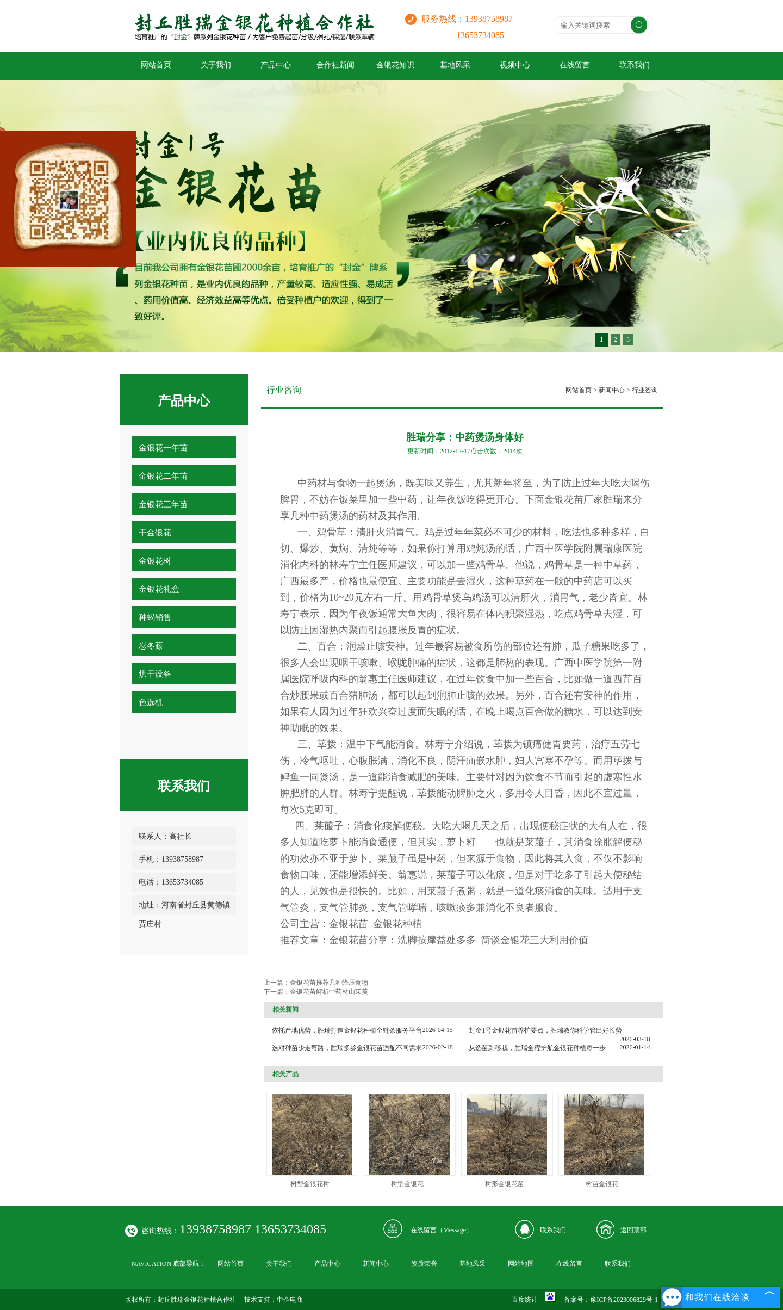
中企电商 (290, 1299)
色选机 (151, 702)
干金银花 (155, 532)
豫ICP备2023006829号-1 (624, 1299)
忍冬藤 (151, 645)
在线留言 (575, 65)
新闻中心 (612, 390)
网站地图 (521, 1264)
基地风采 (455, 65)
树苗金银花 (602, 1184)
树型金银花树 (310, 1184)
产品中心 (275, 65)
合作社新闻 (335, 65)
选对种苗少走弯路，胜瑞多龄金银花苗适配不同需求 (347, 1048)
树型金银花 (407, 1184)
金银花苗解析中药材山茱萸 (329, 992)
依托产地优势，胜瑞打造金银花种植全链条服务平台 (347, 1030)
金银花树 (155, 561)
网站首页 (156, 65)
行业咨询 (645, 390)
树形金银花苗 (504, 1184)
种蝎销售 (155, 617)
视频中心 (515, 65)
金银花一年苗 (163, 447)
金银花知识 (395, 65)
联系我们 (634, 65)
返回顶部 (633, 1230)
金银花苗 (348, 923)
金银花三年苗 (163, 504)
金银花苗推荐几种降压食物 (329, 982)
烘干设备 (155, 674)
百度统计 (525, 1299)
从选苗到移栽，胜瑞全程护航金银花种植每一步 (537, 1048)
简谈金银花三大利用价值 (534, 940)
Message (454, 1230)
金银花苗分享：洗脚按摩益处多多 (402, 940)
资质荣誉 (424, 1264)
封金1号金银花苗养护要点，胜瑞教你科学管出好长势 (545, 1030)
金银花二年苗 (163, 476)
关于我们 (216, 65)
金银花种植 (397, 923)
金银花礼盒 (159, 589)
